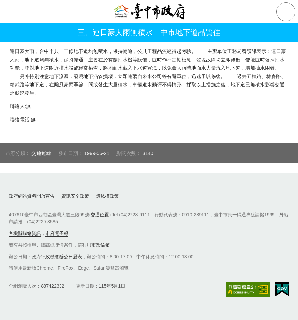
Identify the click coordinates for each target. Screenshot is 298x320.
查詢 (285, 11)
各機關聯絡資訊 (25, 233)
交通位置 (100, 214)
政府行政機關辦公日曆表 (57, 256)
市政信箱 (100, 244)
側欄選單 (12, 12)
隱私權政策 (107, 196)
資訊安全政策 (75, 196)
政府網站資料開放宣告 (32, 196)
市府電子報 (56, 233)
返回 (13, 32)
